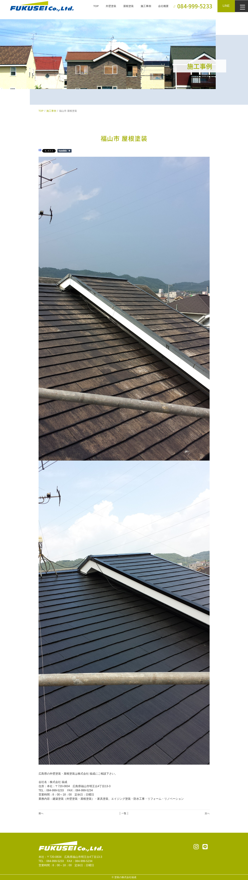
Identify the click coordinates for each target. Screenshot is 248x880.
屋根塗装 (125, 6)
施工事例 (144, 6)
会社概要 (162, 6)
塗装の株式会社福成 (125, 877)
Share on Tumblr (64, 151)
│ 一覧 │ (124, 813)
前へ (41, 813)
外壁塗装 (107, 6)
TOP (92, 6)
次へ (207, 813)
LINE (225, 6)
